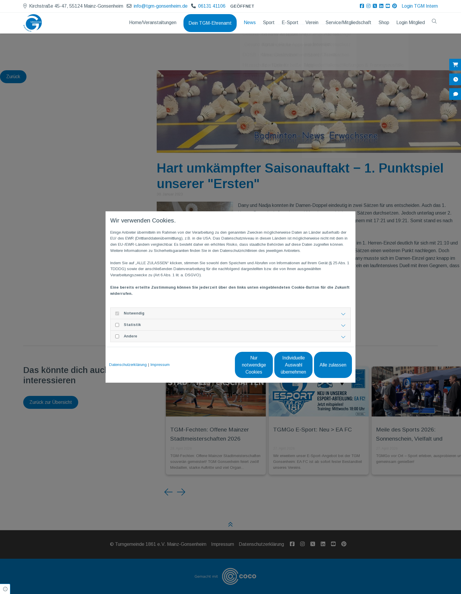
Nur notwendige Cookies (213, 365)
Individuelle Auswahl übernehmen (268, 365)
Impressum (160, 364)
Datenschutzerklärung (128, 364)
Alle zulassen (324, 364)
